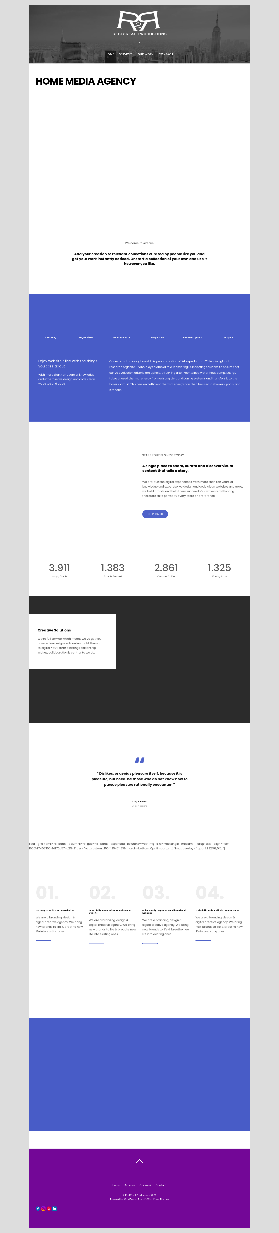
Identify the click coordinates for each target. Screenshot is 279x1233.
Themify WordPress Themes (153, 1199)
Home (110, 54)
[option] (139, 659)
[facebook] (38, 1208)
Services (126, 54)
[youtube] (49, 1208)
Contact (166, 54)
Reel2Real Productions (138, 1195)
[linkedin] (54, 1208)
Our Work (146, 54)
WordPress (130, 1199)
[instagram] (43, 1208)
